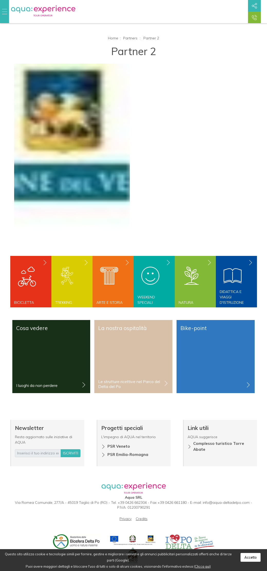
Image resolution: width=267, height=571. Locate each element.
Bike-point (193, 328)
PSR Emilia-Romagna (127, 454)
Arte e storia (109, 302)
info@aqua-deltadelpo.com (226, 502)
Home (113, 38)
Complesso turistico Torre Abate (218, 446)
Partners (130, 38)
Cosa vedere (32, 328)
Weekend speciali (146, 300)
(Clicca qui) (202, 566)
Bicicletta (24, 302)
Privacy (125, 518)
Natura (186, 302)
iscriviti (70, 453)
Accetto (250, 557)
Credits (142, 518)
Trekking (63, 302)
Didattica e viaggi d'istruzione (232, 297)
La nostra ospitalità (122, 328)
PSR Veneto (118, 446)
